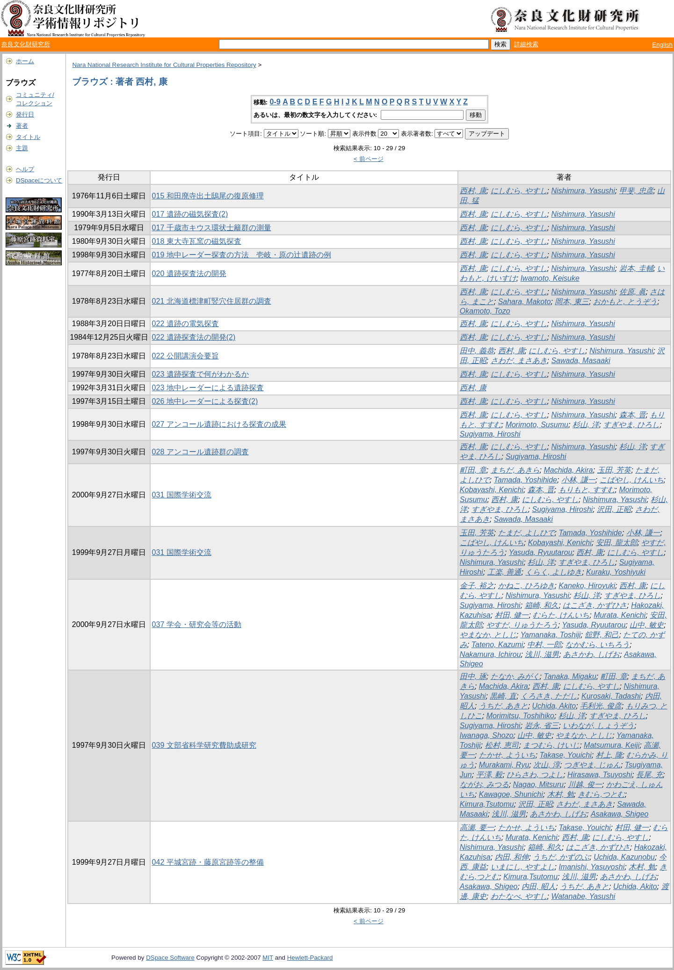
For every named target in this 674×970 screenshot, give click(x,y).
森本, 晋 (632, 415)
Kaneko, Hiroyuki (586, 586)
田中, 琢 (473, 676)
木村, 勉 (560, 794)
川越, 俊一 (585, 784)
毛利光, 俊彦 (601, 706)
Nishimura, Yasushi (583, 191)
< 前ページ (369, 158)
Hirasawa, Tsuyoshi (599, 775)
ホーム (25, 61)
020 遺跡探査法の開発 (189, 273)
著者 (22, 125)
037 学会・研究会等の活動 (196, 624)
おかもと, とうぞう (625, 302)
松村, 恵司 (502, 745)
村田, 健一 (512, 615)
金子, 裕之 (477, 586)
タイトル (28, 136)
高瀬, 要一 (477, 827)
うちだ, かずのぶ (561, 857)
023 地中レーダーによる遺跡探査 (208, 388)
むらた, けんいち (561, 615)
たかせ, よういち (507, 755)
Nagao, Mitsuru (538, 784)
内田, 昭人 (539, 886)
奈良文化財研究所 (25, 44)
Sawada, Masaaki (580, 361)
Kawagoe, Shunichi (511, 794)
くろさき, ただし (549, 696)
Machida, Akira (568, 470)
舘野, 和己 (602, 635)
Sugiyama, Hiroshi (490, 434)
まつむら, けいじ (551, 745)
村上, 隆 (609, 755)
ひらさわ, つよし (535, 775)
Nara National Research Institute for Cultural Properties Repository (164, 64)
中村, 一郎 (544, 645)
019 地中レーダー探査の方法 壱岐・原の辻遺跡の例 (241, 255)
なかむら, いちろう (597, 645)
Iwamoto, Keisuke (550, 278)
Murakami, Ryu (504, 765)
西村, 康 (473, 191)
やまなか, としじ (488, 635)
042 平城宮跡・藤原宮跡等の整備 (208, 862)
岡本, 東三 (572, 302)
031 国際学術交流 (181, 495)
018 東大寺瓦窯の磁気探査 (196, 241)
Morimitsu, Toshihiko (520, 716)
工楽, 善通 (504, 572)
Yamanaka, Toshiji (551, 635)
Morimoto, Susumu (537, 425)
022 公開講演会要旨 (185, 356)
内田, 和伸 (512, 857)
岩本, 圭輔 (636, 268)
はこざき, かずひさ (595, 605)
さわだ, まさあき (519, 361)
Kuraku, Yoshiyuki (615, 572)
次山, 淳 (546, 765)
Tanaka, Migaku (570, 676)
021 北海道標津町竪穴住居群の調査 (211, 301)
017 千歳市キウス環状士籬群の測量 (211, 228)
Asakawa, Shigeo (620, 814)
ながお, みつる (484, 784)
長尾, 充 (649, 775)
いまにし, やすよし (523, 867)
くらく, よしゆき (553, 572)
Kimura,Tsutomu (487, 804)
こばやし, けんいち (632, 480)
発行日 (25, 114)
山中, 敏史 (647, 625)
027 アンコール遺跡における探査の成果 (219, 424)
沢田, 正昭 (614, 509)
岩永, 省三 (542, 725)
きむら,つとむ (601, 794)
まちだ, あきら (515, 470)
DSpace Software (170, 957)
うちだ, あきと (503, 706)
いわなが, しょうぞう (598, 725)
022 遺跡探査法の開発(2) (194, 337)
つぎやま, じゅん (592, 765)
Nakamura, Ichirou (490, 654)
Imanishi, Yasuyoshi (591, 867)
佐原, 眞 (632, 292)
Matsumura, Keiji (611, 745)
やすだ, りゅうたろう (522, 625)
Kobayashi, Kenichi (491, 490)
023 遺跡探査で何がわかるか (200, 374)
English (662, 44)
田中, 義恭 (477, 351)
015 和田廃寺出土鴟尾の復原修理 (208, 196)
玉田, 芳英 (614, 470)
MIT (267, 957)
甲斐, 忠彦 (636, 191)
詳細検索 (526, 44)
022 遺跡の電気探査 (185, 324)
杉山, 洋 (586, 425)
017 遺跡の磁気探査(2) (190, 214)
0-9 (275, 102)
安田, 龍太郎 (617, 543)
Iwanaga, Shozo (487, 735)
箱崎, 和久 (542, 605)
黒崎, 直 (503, 696)
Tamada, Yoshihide (525, 480)
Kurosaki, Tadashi (611, 696)
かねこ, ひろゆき (526, 586)
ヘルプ (25, 169)
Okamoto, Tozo (485, 311)
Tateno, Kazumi (497, 645)
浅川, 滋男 (542, 654)
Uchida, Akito (554, 706)
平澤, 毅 (489, 775)
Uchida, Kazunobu (624, 857)
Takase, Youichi (566, 755)
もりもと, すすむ (586, 490)
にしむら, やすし (519, 191)
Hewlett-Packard (310, 957)
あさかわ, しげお (591, 654)
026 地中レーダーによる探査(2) (205, 401)
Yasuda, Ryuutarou (541, 552)
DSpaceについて (39, 180)
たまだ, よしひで (526, 533)
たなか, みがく (515, 676)
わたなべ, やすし (519, 896)
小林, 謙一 (578, 480)
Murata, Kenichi (619, 615)
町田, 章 (473, 470)
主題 (22, 148)
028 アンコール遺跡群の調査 (200, 452)
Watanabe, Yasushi (583, 896)
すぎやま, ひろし (631, 425)
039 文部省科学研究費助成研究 (204, 745)
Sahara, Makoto (524, 302)
